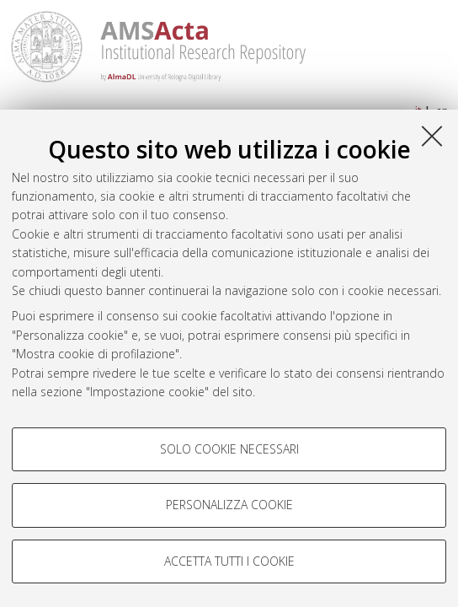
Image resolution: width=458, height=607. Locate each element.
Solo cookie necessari (229, 449)
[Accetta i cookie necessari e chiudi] (431, 135)
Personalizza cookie (229, 505)
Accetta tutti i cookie (229, 561)
